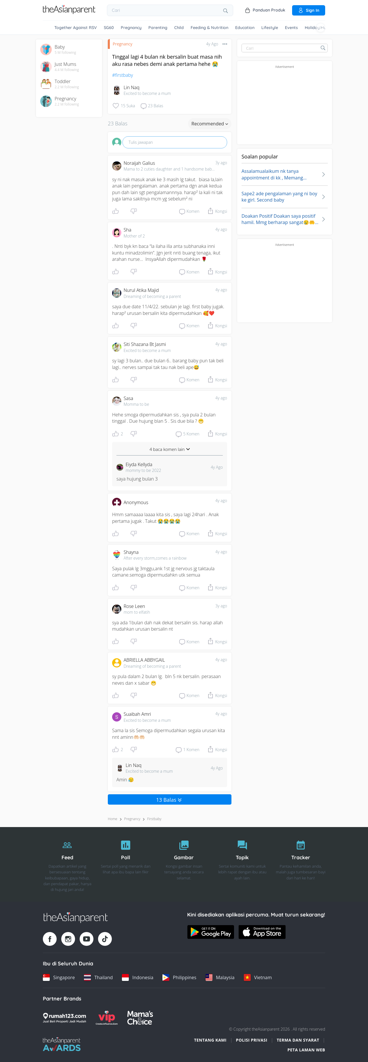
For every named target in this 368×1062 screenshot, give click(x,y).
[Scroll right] (320, 27)
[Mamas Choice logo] (140, 1017)
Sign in (308, 10)
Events (291, 27)
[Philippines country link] (179, 977)
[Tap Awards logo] (61, 1044)
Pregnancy (131, 27)
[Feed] (67, 865)
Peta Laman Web (306, 1050)
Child (179, 27)
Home (112, 818)
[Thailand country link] (98, 977)
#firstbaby (122, 75)
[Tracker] (300, 865)
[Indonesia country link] (137, 977)
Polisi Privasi (251, 1040)
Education (244, 27)
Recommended (209, 123)
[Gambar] (184, 865)
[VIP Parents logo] (106, 1017)
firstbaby (154, 818)
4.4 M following (67, 70)
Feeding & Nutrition (209, 27)
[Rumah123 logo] (64, 1017)
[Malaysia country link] (220, 977)
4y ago (221, 229)
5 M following (65, 52)
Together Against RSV (75, 27)
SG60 (109, 27)
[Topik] (242, 865)
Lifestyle (269, 27)
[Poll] (126, 865)
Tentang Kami (210, 1040)
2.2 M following (67, 87)
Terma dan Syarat (298, 1040)
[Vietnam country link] (258, 977)
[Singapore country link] (59, 977)
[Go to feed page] (69, 12)
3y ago (221, 162)
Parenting (157, 27)
